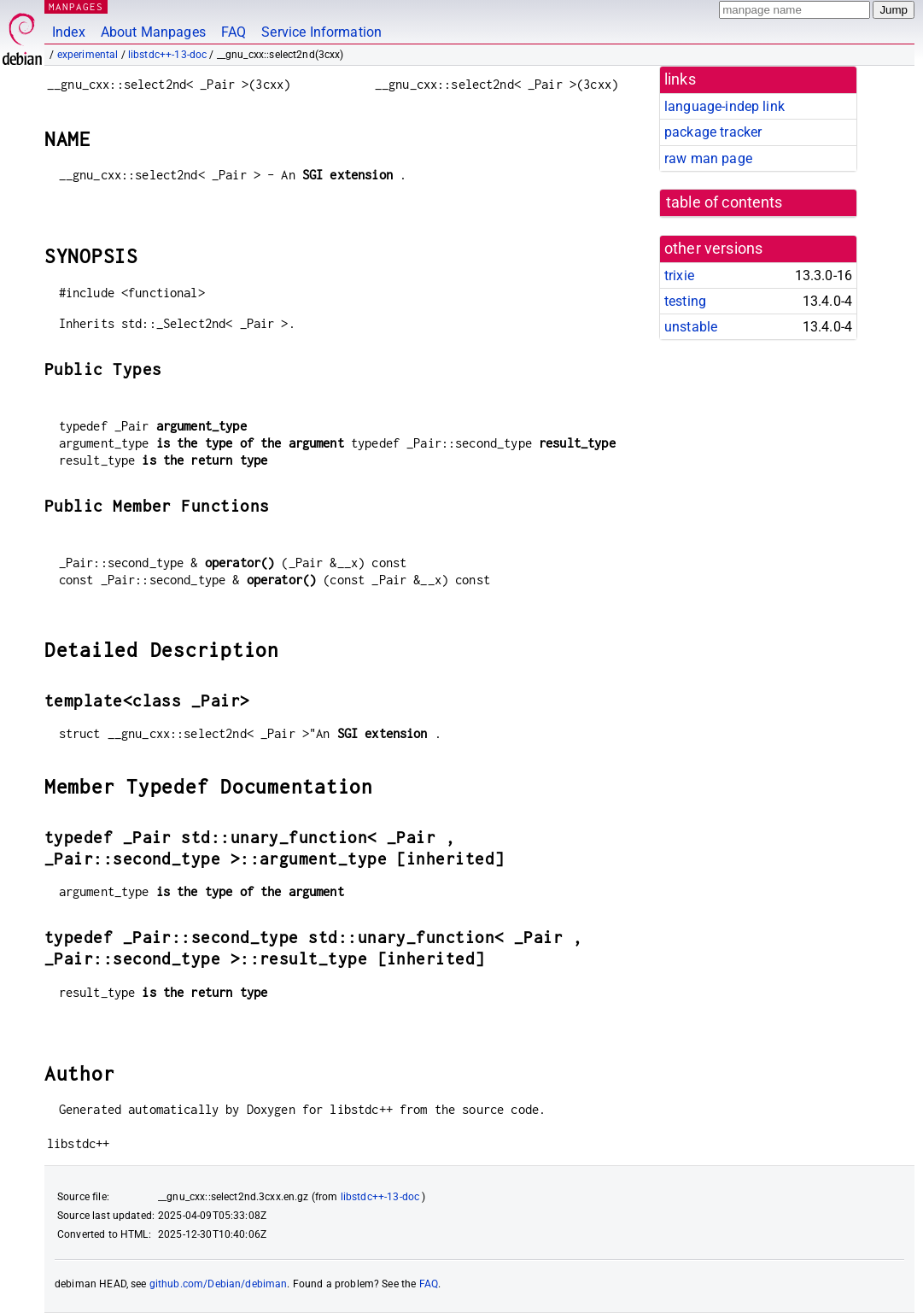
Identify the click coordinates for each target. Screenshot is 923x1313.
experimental (88, 55)
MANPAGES (76, 6)
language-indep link (724, 106)
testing (685, 301)
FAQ (233, 32)
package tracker (713, 132)
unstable (690, 327)
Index (68, 32)
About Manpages (153, 32)
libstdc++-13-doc (167, 55)
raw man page (708, 158)
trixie (679, 275)
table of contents (724, 202)
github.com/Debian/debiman (218, 1284)
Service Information (321, 32)
